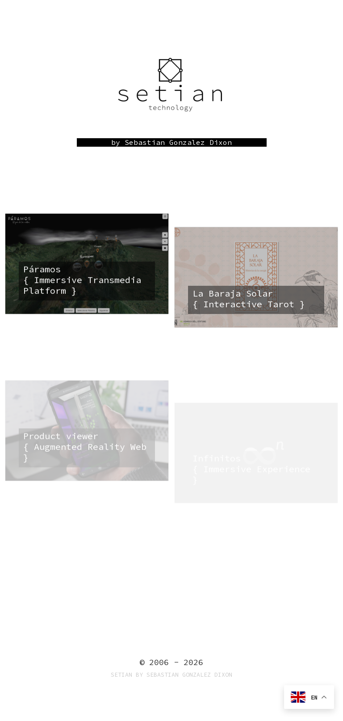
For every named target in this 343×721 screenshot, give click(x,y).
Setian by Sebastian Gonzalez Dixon (171, 675)
